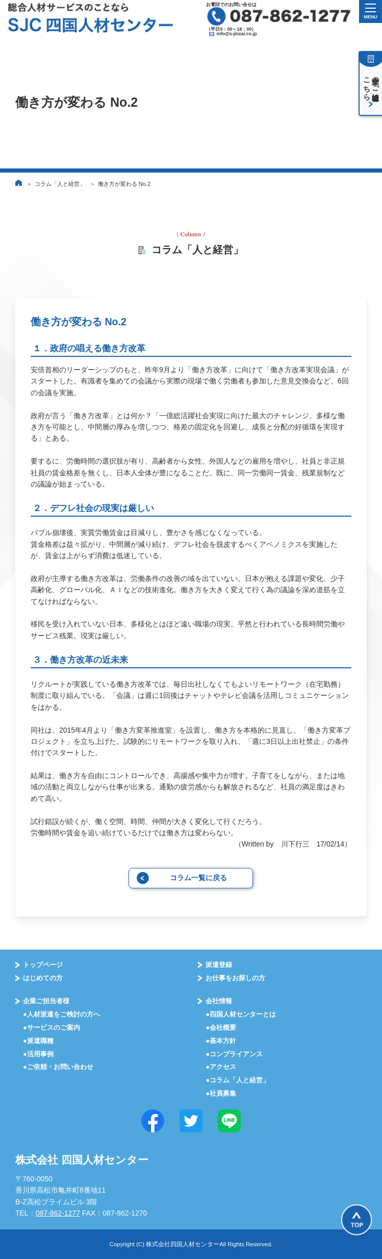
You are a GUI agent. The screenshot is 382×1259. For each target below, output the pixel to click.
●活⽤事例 (38, 1054)
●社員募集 (221, 1093)
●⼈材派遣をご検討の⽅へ (61, 1014)
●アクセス (221, 1067)
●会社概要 (221, 1027)
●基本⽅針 (221, 1041)
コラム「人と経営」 (60, 184)
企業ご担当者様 (46, 1001)
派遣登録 (219, 965)
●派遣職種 (38, 1041)
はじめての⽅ (43, 978)
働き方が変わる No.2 (124, 184)
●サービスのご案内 (51, 1027)
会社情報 (219, 1001)
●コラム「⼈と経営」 (237, 1080)
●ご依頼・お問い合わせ (58, 1067)
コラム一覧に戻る (198, 878)
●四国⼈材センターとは (241, 1014)
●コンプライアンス (234, 1054)
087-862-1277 (58, 1213)
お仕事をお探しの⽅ (235, 978)
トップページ (43, 965)
